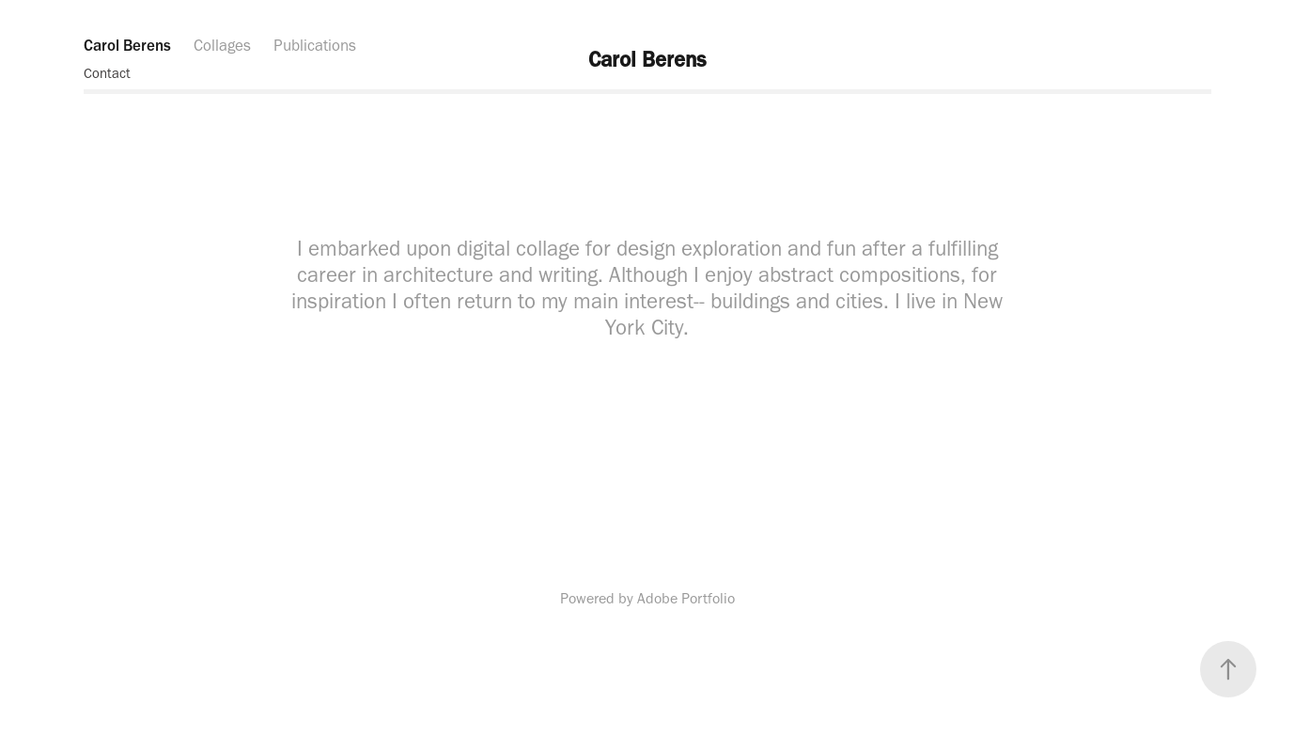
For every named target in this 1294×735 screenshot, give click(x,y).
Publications (314, 45)
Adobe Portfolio (686, 598)
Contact (107, 73)
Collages (222, 45)
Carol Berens (127, 45)
